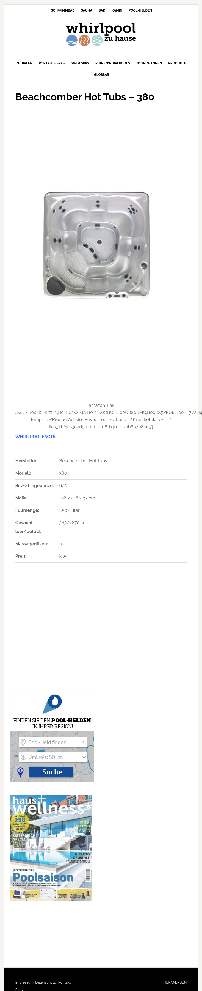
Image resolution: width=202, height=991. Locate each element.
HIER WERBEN (175, 982)
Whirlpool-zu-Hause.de (101, 34)
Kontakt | (65, 982)
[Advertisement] (75, 144)
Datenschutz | (46, 982)
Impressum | (25, 982)
